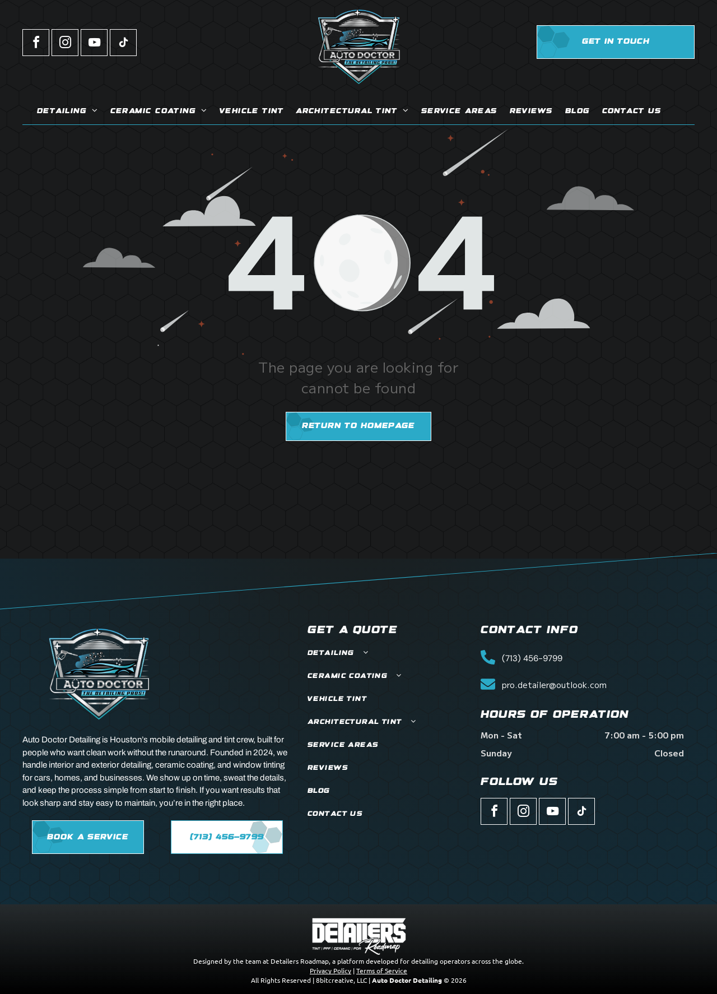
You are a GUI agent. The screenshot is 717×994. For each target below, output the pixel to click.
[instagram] (65, 44)
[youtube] (94, 44)
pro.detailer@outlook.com (554, 684)
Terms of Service (381, 970)
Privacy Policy (330, 970)
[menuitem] (67, 112)
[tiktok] (123, 44)
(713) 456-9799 (532, 658)
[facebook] (35, 44)
